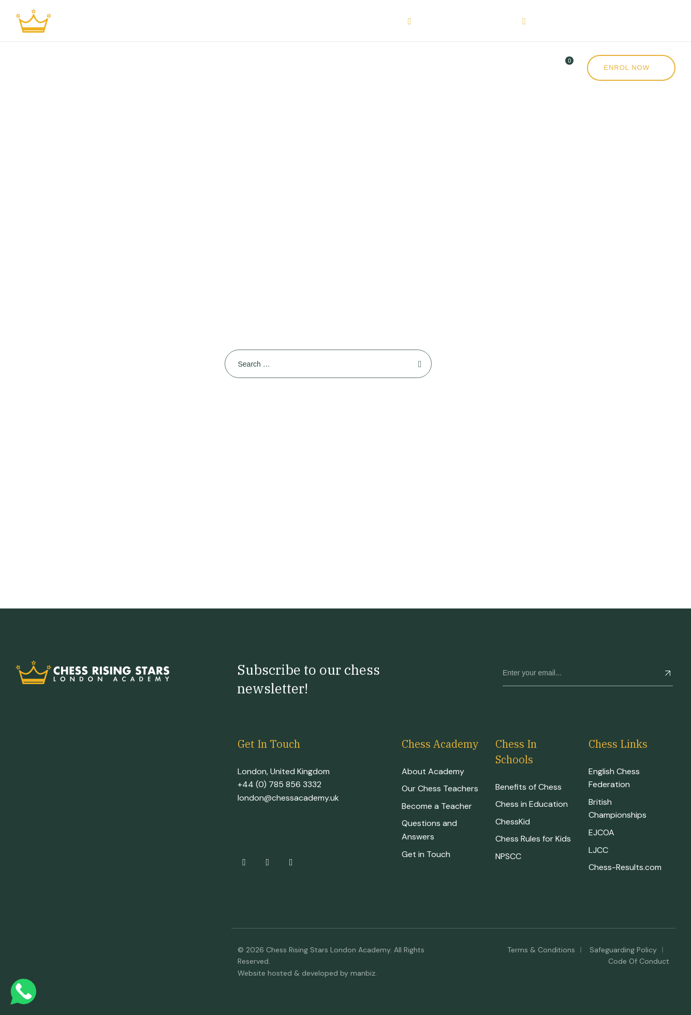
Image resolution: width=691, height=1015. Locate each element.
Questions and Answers (429, 830)
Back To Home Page (323, 415)
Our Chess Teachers (440, 788)
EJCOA (601, 832)
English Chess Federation (614, 778)
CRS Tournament (233, 67)
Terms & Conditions (541, 949)
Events (309, 67)
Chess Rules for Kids (533, 838)
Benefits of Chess (528, 786)
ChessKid (512, 821)
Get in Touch (426, 854)
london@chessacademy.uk (288, 797)
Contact (460, 67)
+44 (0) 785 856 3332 (279, 784)
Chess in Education (531, 804)
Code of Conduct (638, 961)
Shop (358, 67)
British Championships (617, 808)
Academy (81, 67)
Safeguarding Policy (623, 949)
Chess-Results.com (625, 867)
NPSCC (508, 856)
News (408, 67)
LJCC (598, 850)
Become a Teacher (437, 806)
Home (28, 67)
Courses (147, 67)
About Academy (433, 771)
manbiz (362, 973)
